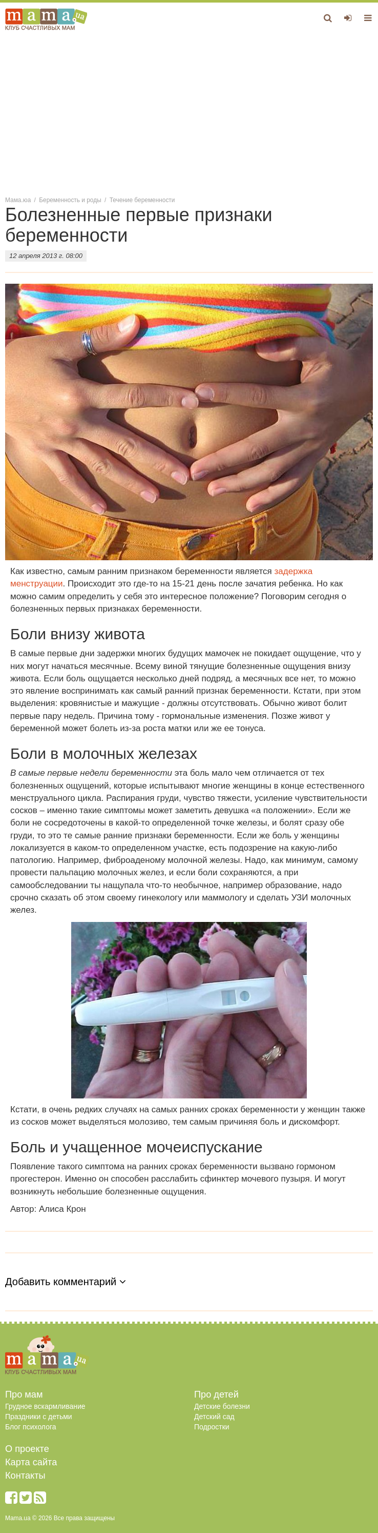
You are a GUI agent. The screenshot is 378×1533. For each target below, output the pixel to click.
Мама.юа (18, 200)
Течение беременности (142, 200)
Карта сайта (31, 1462)
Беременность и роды (70, 200)
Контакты (25, 1475)
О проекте (27, 1449)
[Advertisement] (189, 112)
